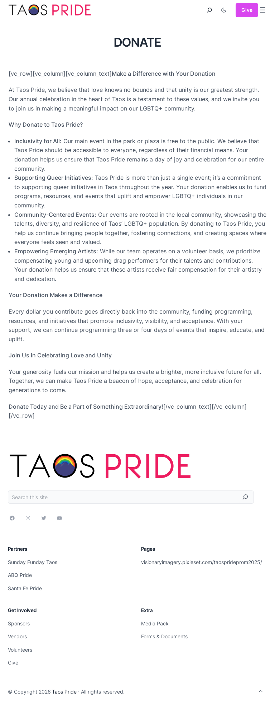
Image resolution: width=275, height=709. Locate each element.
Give (246, 10)
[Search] (245, 497)
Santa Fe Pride (25, 588)
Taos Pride (64, 692)
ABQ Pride (20, 575)
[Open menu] (262, 9)
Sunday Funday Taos (32, 562)
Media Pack (155, 623)
